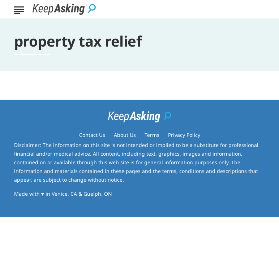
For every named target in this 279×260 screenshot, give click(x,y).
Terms (152, 134)
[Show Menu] (19, 8)
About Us (125, 134)
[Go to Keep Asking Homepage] (64, 9)
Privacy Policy (184, 134)
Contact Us (92, 134)
